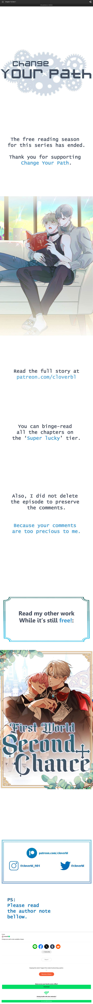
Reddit (58, 946)
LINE (35, 946)
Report (46, 959)
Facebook (40, 946)
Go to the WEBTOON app (46, 1001)
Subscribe (47, 952)
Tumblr (52, 946)
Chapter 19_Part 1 (10, 2)
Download (46, 987)
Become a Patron (46, 974)
